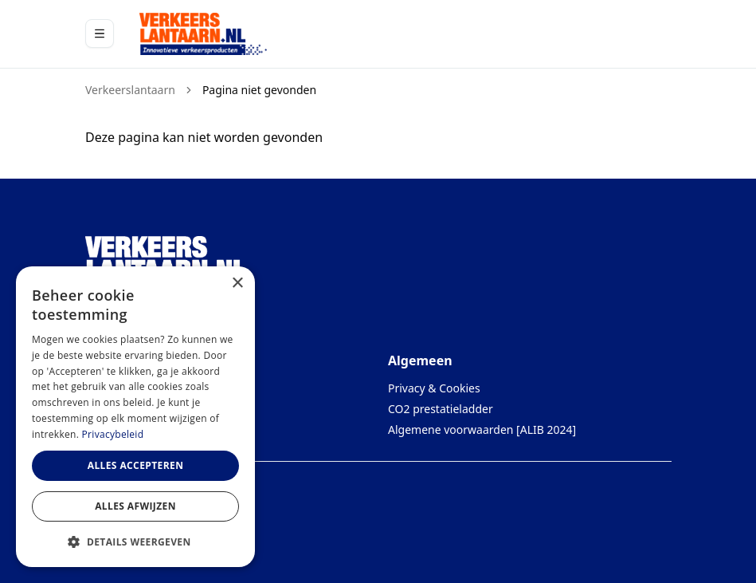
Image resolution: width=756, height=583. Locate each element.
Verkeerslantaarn (130, 90)
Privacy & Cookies (434, 388)
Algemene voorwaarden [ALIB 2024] (482, 429)
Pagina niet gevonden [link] (258, 90)
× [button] (237, 284)
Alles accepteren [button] (136, 465)
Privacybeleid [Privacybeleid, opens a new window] (113, 434)
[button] (135, 541)
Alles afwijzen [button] (135, 506)
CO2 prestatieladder (440, 408)
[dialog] (135, 416)
